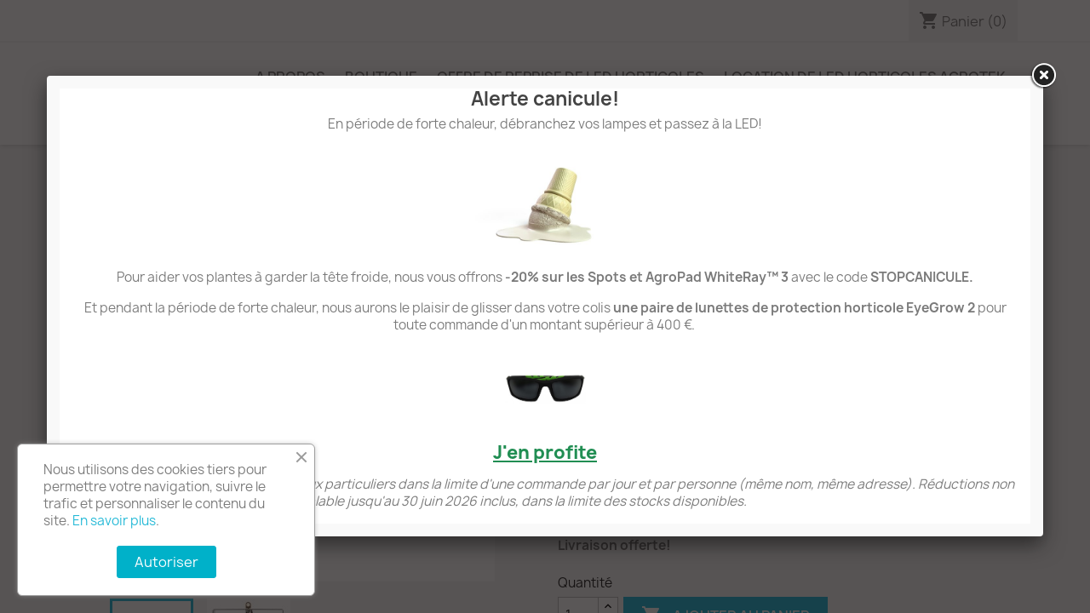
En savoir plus (114, 521)
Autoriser (166, 562)
